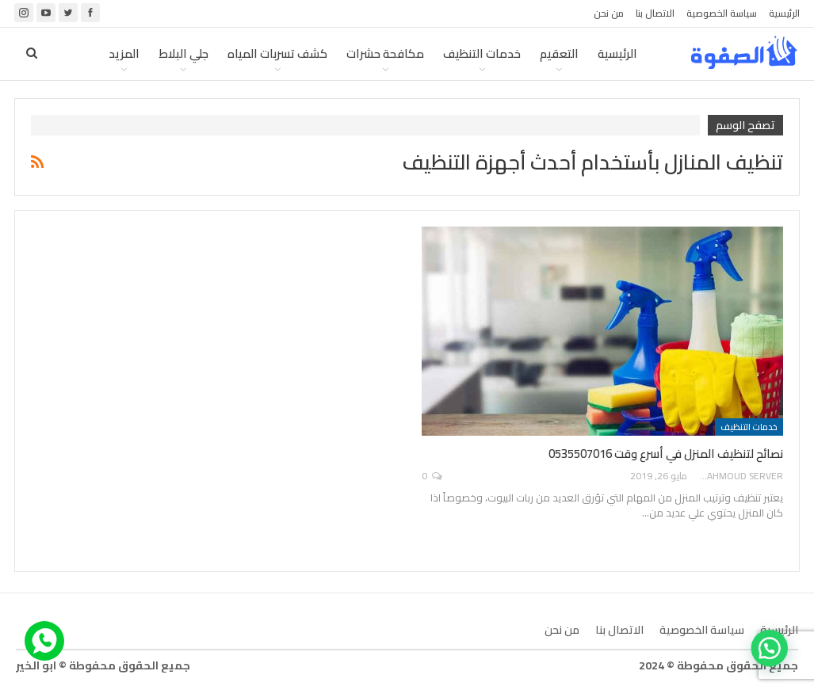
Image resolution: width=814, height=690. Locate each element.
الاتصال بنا (655, 13)
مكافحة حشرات (385, 53)
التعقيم (559, 53)
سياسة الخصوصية (721, 13)
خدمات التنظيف (482, 53)
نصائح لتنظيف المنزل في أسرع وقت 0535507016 (665, 453)
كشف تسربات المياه (277, 53)
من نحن (609, 13)
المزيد (124, 53)
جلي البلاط (183, 53)
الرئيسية (784, 13)
